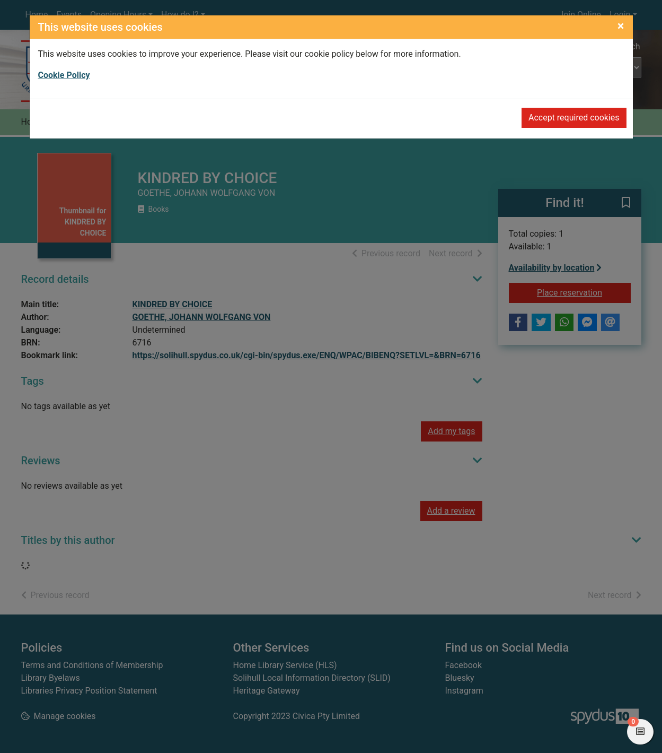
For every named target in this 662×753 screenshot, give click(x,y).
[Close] (621, 26)
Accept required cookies (574, 117)
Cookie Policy (64, 75)
